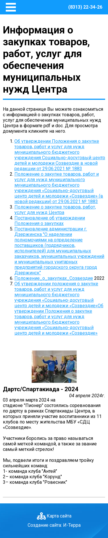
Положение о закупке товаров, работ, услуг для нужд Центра (55, 209)
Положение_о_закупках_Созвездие (53, 278)
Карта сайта (59, 516)
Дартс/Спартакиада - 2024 (40, 389)
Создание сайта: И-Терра (54, 525)
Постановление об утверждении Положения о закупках (49, 220)
